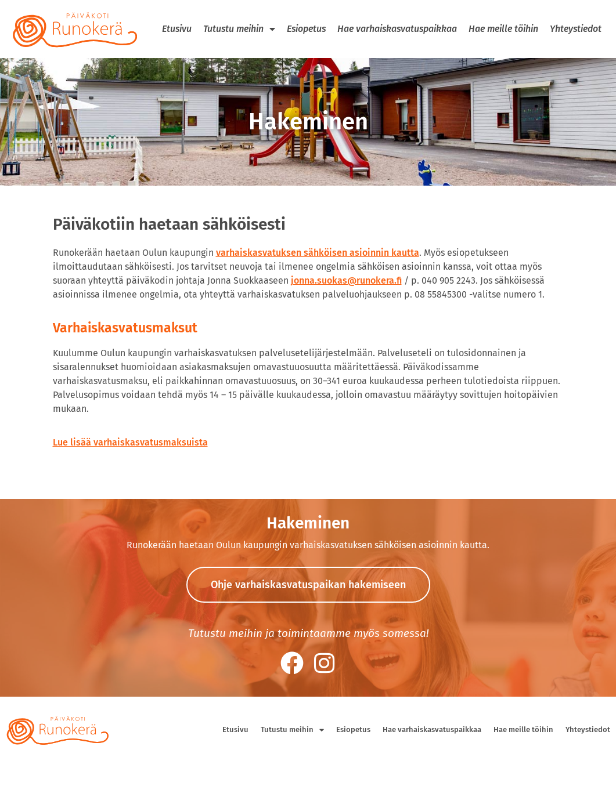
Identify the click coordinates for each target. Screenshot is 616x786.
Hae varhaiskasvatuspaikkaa (397, 28)
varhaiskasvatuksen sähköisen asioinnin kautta (317, 252)
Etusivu (177, 28)
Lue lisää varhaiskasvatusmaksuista (130, 442)
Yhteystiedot (575, 28)
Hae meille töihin (503, 28)
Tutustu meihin (239, 29)
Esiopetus (306, 28)
